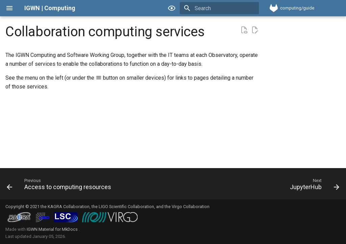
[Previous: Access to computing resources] (60, 185)
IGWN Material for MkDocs (53, 229)
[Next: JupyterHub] (313, 185)
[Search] (219, 8)
